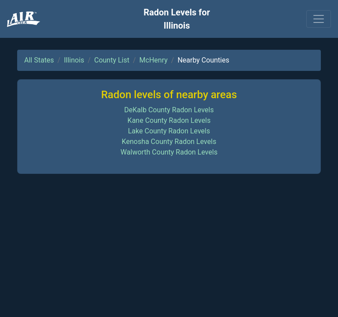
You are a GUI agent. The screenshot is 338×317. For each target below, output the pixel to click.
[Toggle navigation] (318, 19)
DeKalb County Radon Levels (168, 110)
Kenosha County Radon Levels (169, 141)
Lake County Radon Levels (169, 131)
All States (39, 60)
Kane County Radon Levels (169, 120)
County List (111, 60)
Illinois (74, 60)
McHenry (154, 60)
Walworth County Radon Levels (169, 152)
